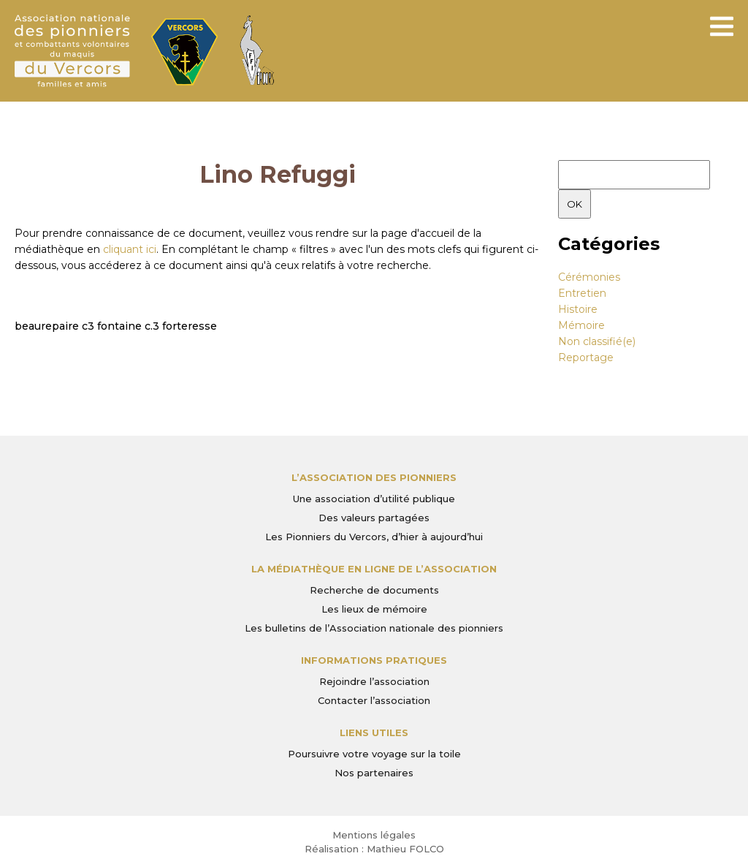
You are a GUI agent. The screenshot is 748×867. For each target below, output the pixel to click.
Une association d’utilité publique (374, 498)
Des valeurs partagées (374, 517)
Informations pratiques (374, 660)
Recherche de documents (374, 590)
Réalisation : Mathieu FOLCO (374, 849)
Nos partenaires (374, 773)
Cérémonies (589, 277)
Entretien (582, 293)
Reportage (586, 357)
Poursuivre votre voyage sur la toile (374, 754)
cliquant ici (129, 249)
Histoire (578, 309)
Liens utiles (374, 732)
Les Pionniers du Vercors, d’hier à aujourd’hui (374, 536)
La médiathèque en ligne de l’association (374, 569)
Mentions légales (374, 835)
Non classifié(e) (597, 341)
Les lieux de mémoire (374, 609)
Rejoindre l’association (374, 681)
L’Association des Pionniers (374, 477)
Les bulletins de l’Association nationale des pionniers (374, 628)
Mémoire (581, 325)
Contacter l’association (374, 700)
